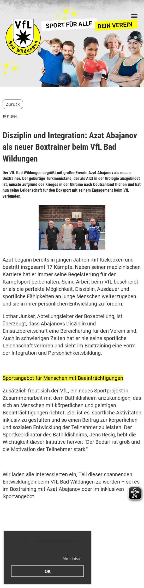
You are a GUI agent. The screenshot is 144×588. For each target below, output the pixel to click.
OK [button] (48, 571)
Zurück (13, 104)
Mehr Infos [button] (71, 558)
